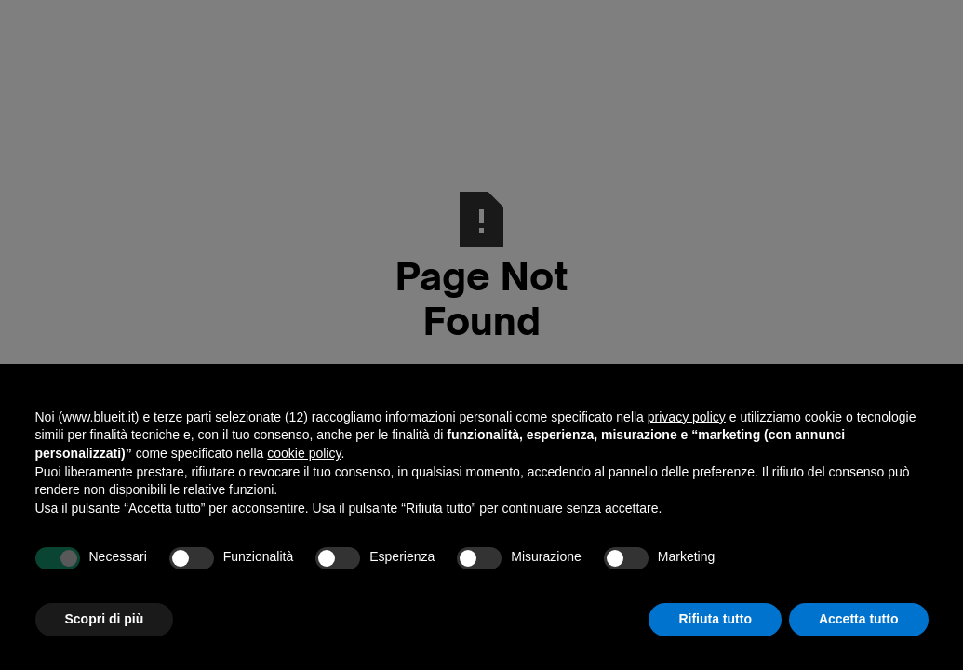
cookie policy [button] (304, 453)
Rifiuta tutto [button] (715, 618)
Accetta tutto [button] (859, 618)
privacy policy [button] (687, 416)
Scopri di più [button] (104, 618)
